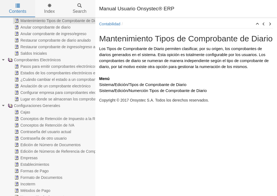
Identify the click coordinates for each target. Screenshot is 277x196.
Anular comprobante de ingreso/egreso (42, 33)
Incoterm (17, 184)
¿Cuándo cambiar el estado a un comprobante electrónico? (60, 79)
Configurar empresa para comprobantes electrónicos (54, 92)
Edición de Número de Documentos (40, 145)
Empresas (18, 158)
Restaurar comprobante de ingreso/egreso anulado (53, 47)
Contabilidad (109, 24)
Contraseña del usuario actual (35, 131)
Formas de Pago (24, 171)
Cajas (14, 112)
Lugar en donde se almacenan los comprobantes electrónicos (61, 99)
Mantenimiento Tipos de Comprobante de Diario (50, 20)
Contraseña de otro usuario (33, 138)
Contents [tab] (17, 9)
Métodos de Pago (24, 190)
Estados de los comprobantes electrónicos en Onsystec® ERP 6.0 (65, 73)
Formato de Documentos (30, 177)
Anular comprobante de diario (34, 27)
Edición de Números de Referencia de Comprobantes (55, 151)
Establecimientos (24, 164)
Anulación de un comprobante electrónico (45, 86)
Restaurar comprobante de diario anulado (45, 40)
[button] (257, 24)
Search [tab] (80, 9)
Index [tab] (49, 9)
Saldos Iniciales (23, 53)
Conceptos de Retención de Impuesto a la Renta (51, 118)
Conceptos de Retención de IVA (36, 125)
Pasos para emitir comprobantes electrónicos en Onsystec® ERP (65, 66)
